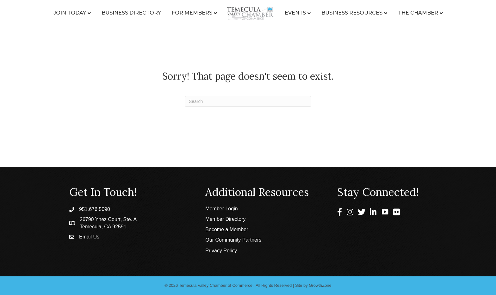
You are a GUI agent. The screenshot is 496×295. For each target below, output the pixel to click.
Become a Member (226, 229)
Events (295, 13)
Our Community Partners (233, 240)
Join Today (69, 13)
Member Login (221, 208)
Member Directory (225, 219)
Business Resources (351, 13)
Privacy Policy (221, 250)
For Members (192, 13)
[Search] (248, 101)
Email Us (89, 236)
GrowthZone (320, 285)
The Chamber (418, 13)
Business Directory (131, 13)
